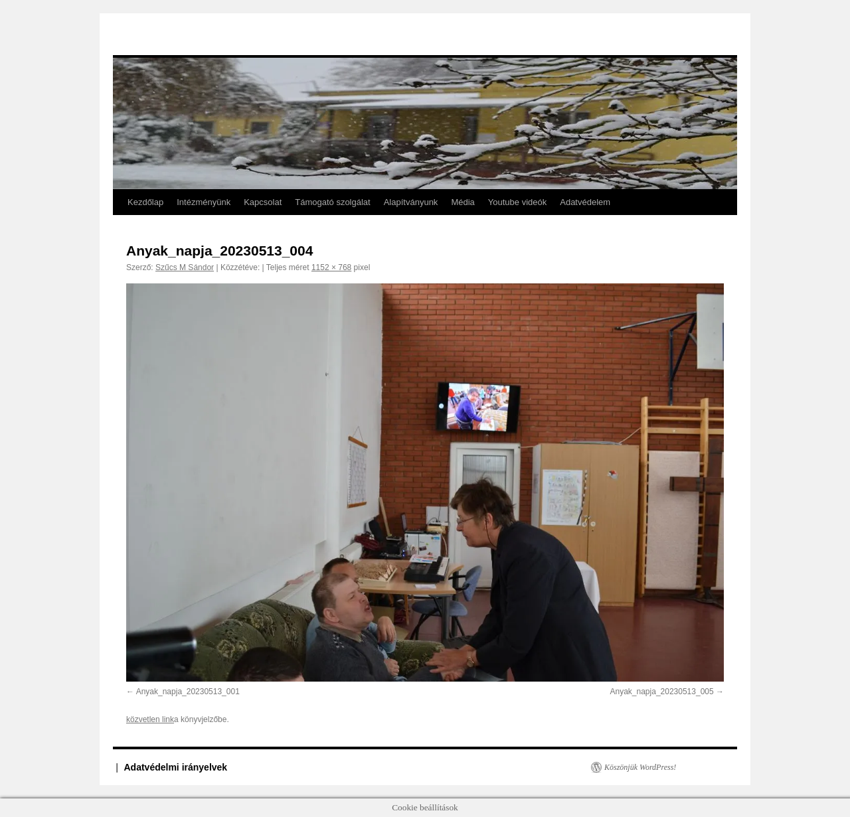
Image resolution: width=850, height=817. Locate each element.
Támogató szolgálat (332, 202)
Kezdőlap (145, 202)
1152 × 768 (331, 267)
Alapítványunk (411, 202)
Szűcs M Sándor (184, 267)
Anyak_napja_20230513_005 (662, 691)
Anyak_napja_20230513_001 (188, 691)
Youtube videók (517, 202)
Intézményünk (203, 202)
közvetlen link (150, 719)
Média (462, 202)
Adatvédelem (585, 202)
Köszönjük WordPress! (640, 767)
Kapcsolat (263, 202)
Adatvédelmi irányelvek (176, 767)
